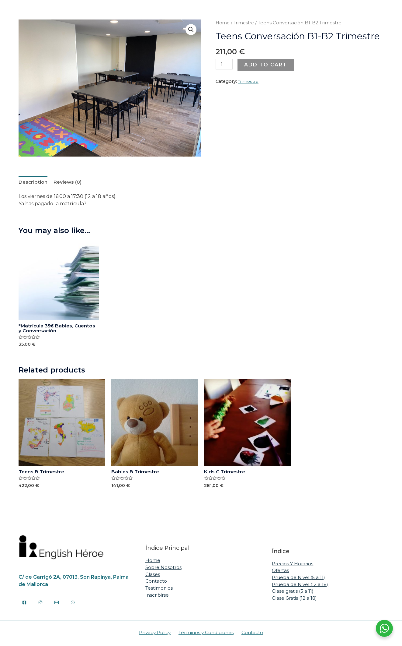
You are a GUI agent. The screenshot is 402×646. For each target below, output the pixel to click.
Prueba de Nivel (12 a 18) (300, 586)
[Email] (56, 603)
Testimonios (159, 589)
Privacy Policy (156, 634)
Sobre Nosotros (163, 569)
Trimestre (245, 23)
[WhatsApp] (72, 603)
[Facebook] (24, 603)
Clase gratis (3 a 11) (293, 592)
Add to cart (266, 65)
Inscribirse (157, 596)
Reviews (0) (68, 182)
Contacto (156, 582)
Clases (152, 576)
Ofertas (280, 572)
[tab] (33, 182)
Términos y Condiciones (206, 634)
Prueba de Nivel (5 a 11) (298, 579)
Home (223, 23)
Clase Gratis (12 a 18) (294, 599)
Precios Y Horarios (292, 565)
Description (33, 182)
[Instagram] (40, 603)
